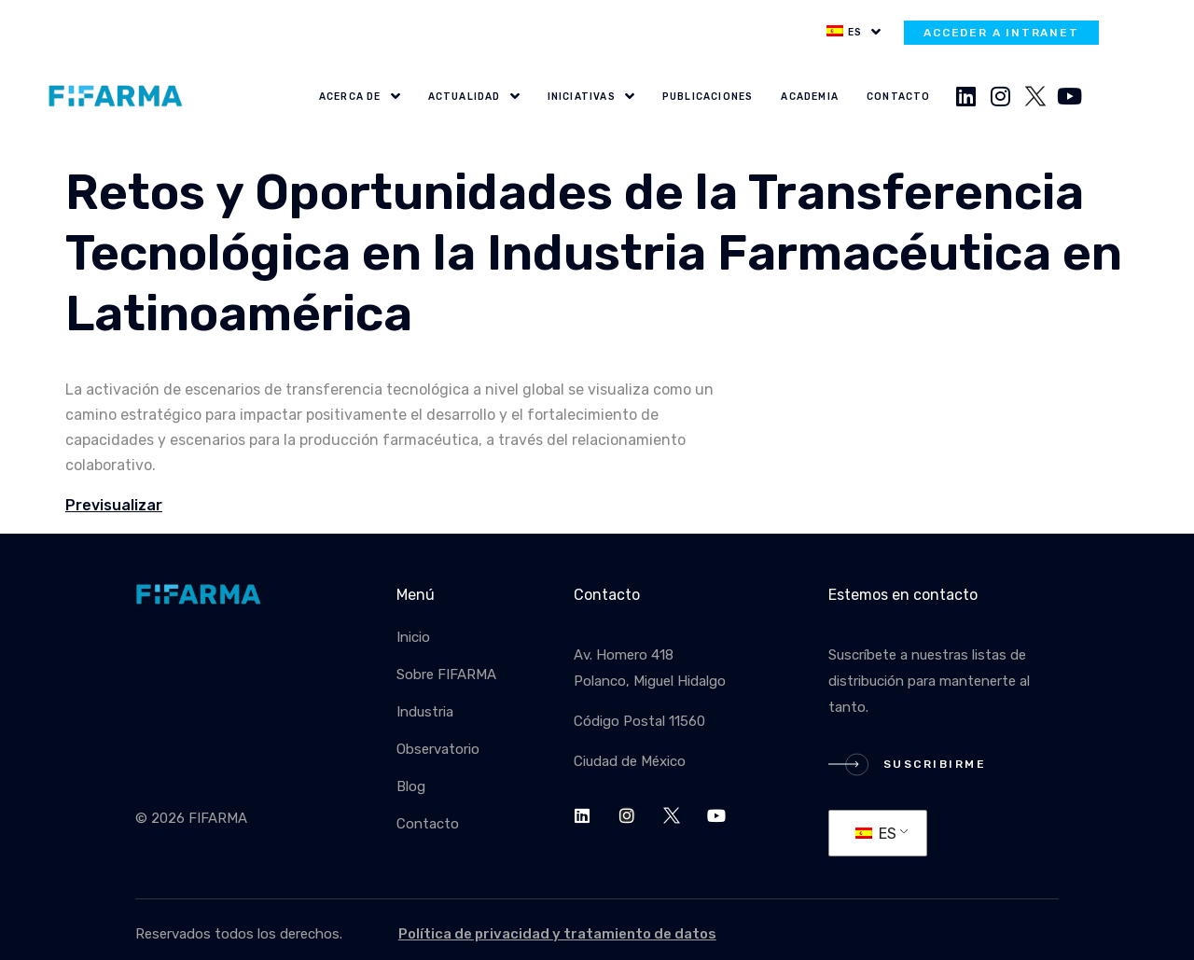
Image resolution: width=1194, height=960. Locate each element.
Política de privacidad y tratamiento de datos (557, 933)
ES (875, 833)
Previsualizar (113, 505)
